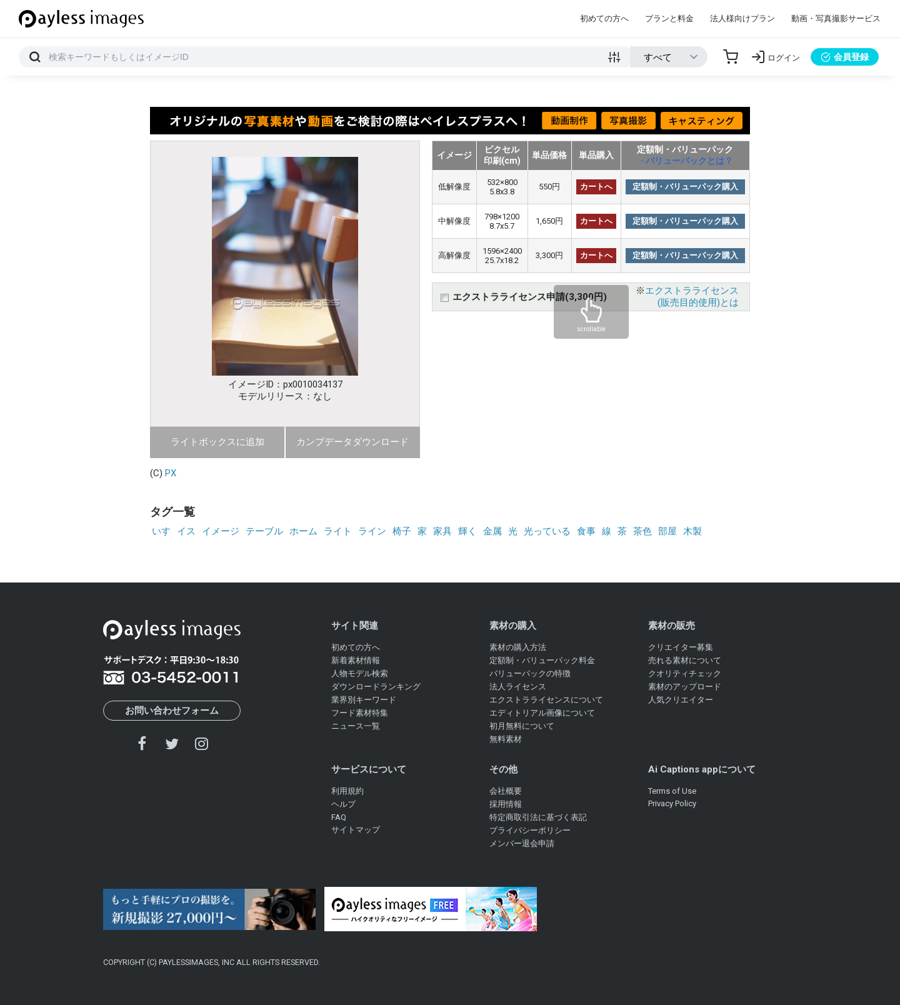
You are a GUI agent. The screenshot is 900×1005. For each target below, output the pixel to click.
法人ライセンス (517, 686)
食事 (586, 531)
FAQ (338, 817)
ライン (372, 531)
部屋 (667, 531)
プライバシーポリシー (530, 830)
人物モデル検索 (359, 673)
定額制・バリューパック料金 (542, 660)
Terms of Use (672, 791)
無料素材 (505, 739)
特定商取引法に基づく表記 (538, 817)
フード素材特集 (359, 713)
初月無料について (521, 726)
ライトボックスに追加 (217, 442)
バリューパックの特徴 (530, 673)
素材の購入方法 (517, 647)
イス (186, 531)
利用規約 (347, 791)
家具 (442, 531)
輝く (467, 531)
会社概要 (505, 791)
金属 (492, 531)
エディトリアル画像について (542, 713)
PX (170, 473)
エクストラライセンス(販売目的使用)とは (692, 296)
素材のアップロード (684, 686)
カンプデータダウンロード (352, 442)
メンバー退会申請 (521, 843)
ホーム (303, 531)
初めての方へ (604, 18)
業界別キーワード (363, 699)
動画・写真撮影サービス (836, 18)
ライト (338, 531)
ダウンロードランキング (376, 686)
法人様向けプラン (742, 18)
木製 (692, 531)
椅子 (401, 531)
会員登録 (845, 57)
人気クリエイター (680, 699)
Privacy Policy (672, 803)
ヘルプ (343, 804)
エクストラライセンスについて (546, 699)
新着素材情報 (355, 660)
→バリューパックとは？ (685, 161)
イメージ (220, 531)
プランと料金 (669, 18)
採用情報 (505, 804)
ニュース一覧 (355, 726)
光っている (547, 531)
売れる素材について (684, 660)
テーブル (264, 531)
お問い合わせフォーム (172, 710)
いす (161, 531)
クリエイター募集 (680, 647)
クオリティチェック (684, 673)
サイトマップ (355, 829)
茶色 (642, 531)
